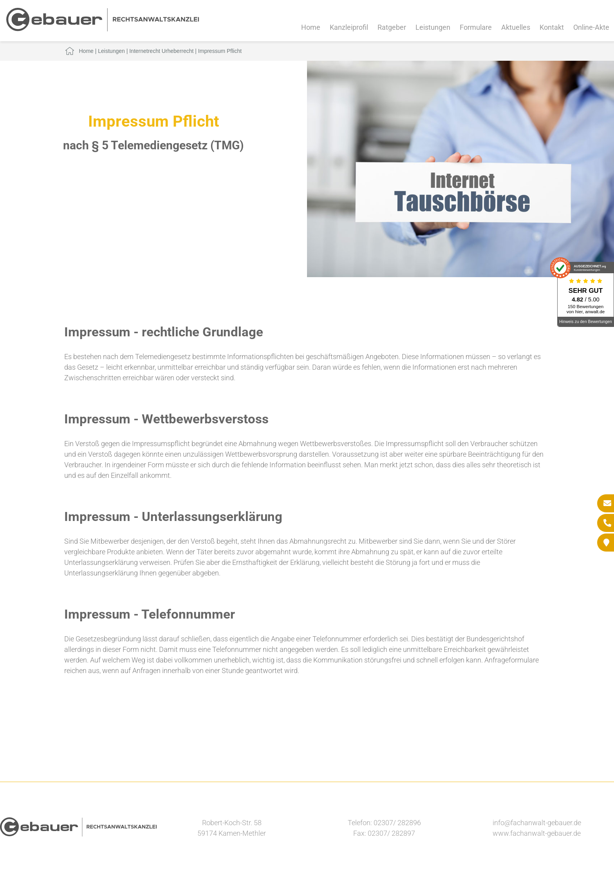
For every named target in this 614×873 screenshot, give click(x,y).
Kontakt (552, 27)
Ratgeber (391, 27)
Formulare (476, 27)
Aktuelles (515, 27)
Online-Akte (591, 27)
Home (310, 27)
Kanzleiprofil (349, 27)
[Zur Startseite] (102, 29)
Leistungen (432, 27)
